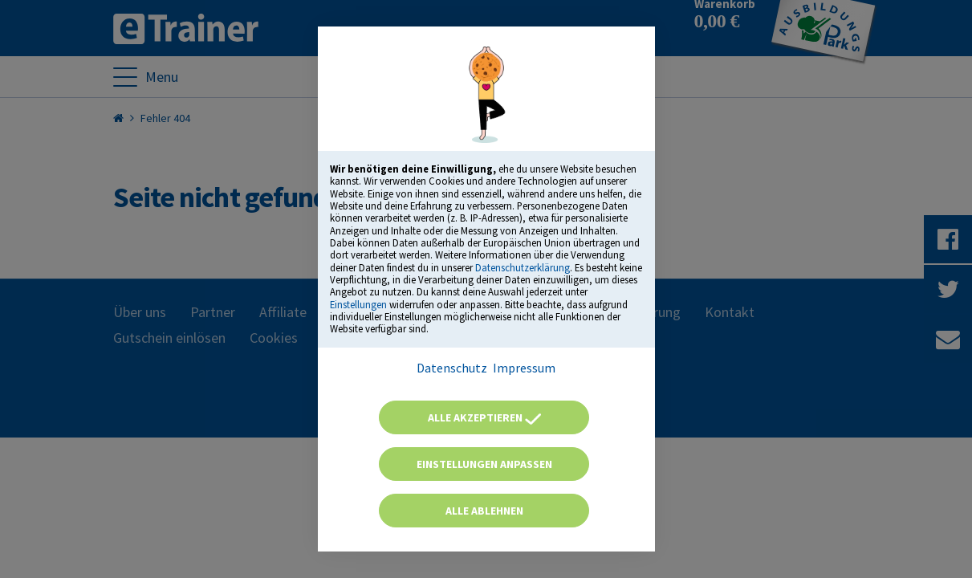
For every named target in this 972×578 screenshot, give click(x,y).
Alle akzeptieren (484, 417)
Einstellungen (358, 304)
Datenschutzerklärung (522, 267)
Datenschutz (452, 368)
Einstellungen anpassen (484, 464)
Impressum (524, 368)
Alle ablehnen (484, 510)
